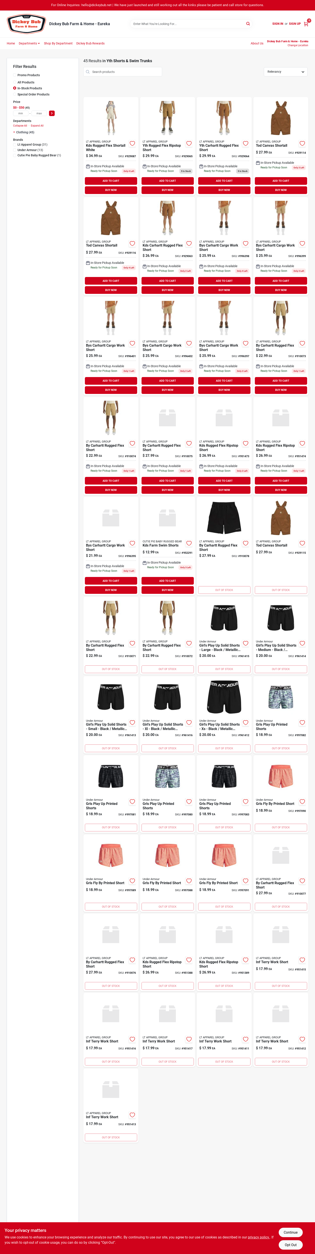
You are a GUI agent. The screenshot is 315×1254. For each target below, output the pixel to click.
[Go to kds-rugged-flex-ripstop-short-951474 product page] (280, 446)
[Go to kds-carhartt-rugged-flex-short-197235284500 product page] (167, 246)
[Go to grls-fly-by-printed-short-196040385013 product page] (167, 873)
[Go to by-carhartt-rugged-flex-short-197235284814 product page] (280, 873)
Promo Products (29, 75)
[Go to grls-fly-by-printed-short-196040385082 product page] (280, 794)
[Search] (248, 23)
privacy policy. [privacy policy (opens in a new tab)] (259, 1237)
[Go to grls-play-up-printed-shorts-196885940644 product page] (110, 794)
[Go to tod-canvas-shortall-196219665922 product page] (280, 546)
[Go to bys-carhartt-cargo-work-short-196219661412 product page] (224, 246)
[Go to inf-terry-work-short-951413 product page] (110, 1106)
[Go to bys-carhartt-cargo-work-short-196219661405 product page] (224, 346)
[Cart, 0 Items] (306, 23)
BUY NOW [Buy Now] (111, 190)
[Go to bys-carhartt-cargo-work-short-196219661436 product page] (110, 346)
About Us (257, 43)
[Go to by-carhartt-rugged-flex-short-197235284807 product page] (110, 952)
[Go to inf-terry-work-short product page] (224, 1030)
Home (11, 43)
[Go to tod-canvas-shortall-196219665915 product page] (280, 146)
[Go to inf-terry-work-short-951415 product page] (280, 952)
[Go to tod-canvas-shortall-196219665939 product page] (110, 246)
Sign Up (295, 23)
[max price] (39, 113)
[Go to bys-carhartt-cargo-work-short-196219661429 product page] (280, 246)
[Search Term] (191, 23)
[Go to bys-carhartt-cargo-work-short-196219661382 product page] (110, 546)
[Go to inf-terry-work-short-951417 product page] (167, 1030)
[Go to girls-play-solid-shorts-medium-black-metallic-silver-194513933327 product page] (280, 636)
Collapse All (20, 125)
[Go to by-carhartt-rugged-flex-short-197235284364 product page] (167, 636)
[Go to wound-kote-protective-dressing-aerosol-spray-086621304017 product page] (110, 1030)
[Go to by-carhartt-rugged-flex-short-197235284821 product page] (224, 546)
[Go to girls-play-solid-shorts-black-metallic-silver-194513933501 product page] (167, 715)
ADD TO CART (111, 180)
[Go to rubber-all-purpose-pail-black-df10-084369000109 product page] (280, 1030)
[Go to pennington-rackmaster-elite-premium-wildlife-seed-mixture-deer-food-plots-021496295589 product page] (167, 546)
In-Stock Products (30, 88)
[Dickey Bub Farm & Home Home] (26, 24)
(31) (32, 144)
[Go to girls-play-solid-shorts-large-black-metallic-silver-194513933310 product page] (224, 636)
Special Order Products (33, 94)
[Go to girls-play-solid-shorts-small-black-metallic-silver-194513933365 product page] (110, 715)
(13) (30, 150)
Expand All (37, 125)
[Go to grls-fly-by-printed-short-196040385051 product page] (224, 873)
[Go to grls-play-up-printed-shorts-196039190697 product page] (280, 715)
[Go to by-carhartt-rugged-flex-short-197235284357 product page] (110, 636)
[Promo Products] (14, 74)
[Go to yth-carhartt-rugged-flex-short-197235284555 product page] (224, 146)
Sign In (277, 23)
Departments (28, 43)
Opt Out (291, 1245)
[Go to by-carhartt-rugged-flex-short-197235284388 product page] (110, 446)
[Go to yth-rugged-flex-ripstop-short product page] (167, 146)
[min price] (20, 113)
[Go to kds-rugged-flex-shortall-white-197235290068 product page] (110, 146)
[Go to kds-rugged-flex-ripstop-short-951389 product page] (224, 952)
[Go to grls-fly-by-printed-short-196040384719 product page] (110, 873)
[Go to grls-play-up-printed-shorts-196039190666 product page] (167, 794)
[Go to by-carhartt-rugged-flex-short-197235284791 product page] (167, 446)
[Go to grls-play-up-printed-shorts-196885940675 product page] (224, 794)
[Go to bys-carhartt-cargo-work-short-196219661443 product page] (167, 346)
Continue (291, 1232)
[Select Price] (52, 113)
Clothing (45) (25, 132)
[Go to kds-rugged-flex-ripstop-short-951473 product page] (224, 446)
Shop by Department (58, 43)
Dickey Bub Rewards (90, 43)
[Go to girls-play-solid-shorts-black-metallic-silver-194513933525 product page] (224, 715)
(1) (39, 155)
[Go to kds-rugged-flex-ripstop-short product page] (167, 952)
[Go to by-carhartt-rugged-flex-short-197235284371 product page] (280, 346)
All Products (26, 82)
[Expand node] (15, 132)
